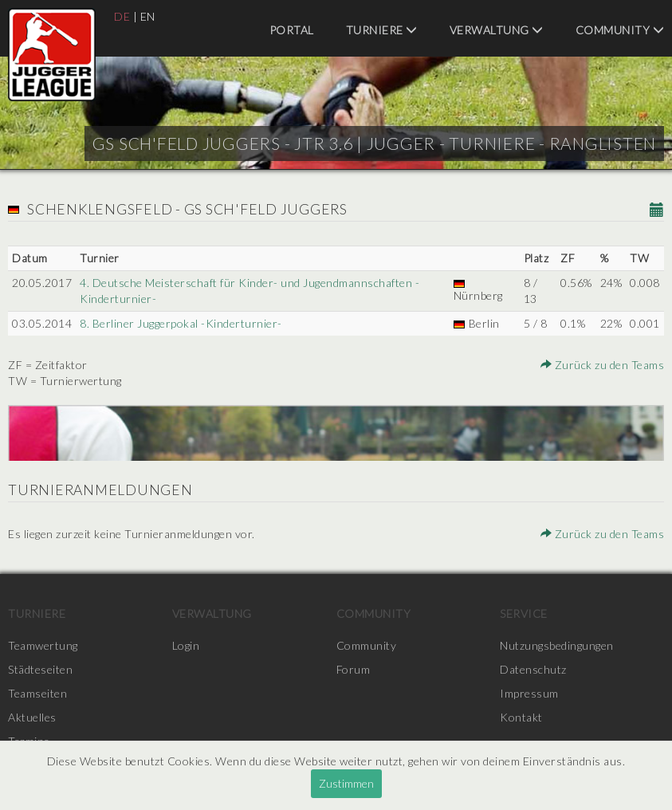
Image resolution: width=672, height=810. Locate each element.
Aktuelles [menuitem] (32, 717)
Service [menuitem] (524, 613)
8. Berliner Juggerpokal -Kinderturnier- (181, 323)
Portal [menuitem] (291, 30)
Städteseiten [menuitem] (40, 669)
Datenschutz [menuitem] (533, 669)
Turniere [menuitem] (382, 30)
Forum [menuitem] (353, 669)
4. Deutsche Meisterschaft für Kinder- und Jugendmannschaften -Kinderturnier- (249, 290)
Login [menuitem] (186, 645)
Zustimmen (346, 783)
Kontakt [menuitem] (521, 717)
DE (122, 16)
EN (147, 16)
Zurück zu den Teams (602, 365)
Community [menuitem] (620, 30)
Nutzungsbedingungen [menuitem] (557, 645)
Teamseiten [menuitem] (37, 693)
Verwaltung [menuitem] (497, 30)
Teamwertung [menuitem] (43, 645)
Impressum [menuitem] (529, 693)
